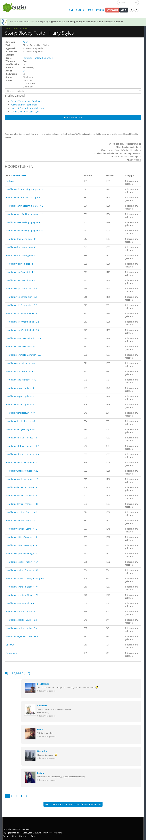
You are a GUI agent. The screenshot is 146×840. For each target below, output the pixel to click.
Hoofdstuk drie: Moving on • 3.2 (21, 247)
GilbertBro (42, 705)
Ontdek (80, 10)
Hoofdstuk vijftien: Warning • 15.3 (22, 553)
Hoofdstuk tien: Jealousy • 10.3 (20, 429)
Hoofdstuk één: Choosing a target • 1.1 (24, 189)
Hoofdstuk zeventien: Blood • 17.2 (22, 595)
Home (70, 10)
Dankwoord (11, 653)
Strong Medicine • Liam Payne (25, 111)
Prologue (10, 181)
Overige (100, 10)
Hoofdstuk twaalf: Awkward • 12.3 (22, 479)
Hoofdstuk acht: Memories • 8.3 (21, 379)
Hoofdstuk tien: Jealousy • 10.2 (20, 421)
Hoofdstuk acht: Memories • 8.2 (21, 371)
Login (124, 10)
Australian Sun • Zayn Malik (24, 104)
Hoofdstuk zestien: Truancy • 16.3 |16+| (25, 578)
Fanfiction (27, 58)
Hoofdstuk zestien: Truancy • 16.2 (22, 570)
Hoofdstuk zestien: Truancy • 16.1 (22, 561)
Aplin (25, 42)
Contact (5, 836)
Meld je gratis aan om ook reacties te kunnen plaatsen (73, 804)
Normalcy (42, 751)
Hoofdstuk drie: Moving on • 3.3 (21, 255)
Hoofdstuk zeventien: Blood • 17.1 (22, 586)
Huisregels (23, 836)
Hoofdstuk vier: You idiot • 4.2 (20, 272)
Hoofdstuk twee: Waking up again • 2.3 (24, 230)
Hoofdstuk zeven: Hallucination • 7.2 (23, 346)
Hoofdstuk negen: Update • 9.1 (21, 388)
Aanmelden (112, 10)
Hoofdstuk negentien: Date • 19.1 (22, 636)
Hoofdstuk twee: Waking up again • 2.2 (24, 222)
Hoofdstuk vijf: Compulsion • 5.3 (21, 305)
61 (24, 70)
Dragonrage (43, 683)
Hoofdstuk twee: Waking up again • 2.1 (24, 214)
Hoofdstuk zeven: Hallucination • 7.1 (23, 338)
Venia (40, 729)
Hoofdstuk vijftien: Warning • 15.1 (22, 537)
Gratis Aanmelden (73, 117)
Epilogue (10, 644)
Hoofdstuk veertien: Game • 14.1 (21, 512)
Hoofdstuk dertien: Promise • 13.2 (22, 495)
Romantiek (47, 58)
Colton (40, 773)
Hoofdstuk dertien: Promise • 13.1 (22, 487)
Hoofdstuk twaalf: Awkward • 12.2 (22, 470)
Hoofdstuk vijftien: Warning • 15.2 (22, 545)
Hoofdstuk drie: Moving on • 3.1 (21, 239)
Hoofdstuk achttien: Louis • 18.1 (21, 611)
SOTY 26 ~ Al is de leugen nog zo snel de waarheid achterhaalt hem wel (87, 21)
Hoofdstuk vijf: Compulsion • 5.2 (21, 296)
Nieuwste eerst (18, 175)
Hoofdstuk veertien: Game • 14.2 (21, 520)
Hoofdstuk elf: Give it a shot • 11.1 (22, 437)
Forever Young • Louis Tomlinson (26, 101)
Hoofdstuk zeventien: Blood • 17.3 (22, 603)
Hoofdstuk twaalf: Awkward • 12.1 (22, 462)
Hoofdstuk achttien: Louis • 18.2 (21, 619)
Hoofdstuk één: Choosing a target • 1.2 (24, 197)
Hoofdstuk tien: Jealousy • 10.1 (20, 412)
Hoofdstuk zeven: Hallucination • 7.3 (23, 354)
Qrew (10, 21)
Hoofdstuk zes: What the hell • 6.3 (22, 330)
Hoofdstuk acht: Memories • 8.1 (21, 363)
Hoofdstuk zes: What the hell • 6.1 (22, 313)
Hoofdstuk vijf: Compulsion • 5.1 (21, 288)
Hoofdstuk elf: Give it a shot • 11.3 (22, 454)
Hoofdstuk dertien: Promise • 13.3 (22, 504)
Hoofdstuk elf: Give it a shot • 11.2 (22, 446)
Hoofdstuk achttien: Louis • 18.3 (21, 628)
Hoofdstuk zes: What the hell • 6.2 (22, 321)
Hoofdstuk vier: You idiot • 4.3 (20, 280)
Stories (25, 28)
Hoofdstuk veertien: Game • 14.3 (21, 528)
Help (14, 836)
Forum (90, 10)
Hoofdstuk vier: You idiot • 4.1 (20, 263)
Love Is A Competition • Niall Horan (27, 108)
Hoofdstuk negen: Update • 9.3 (21, 404)
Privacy (34, 836)
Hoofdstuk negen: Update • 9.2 (21, 396)
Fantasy (37, 58)
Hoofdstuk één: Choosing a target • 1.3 (24, 205)
